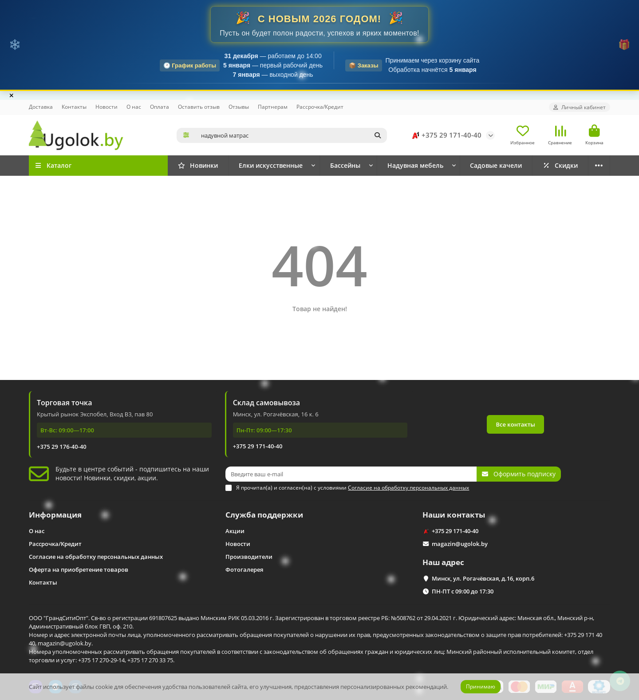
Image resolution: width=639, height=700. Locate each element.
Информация (55, 515)
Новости (106, 106)
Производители (248, 557)
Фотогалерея (244, 569)
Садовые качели (496, 165)
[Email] (351, 474)
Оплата (159, 106)
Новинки (198, 165)
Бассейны (345, 165)
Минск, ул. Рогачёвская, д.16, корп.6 (483, 578)
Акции (235, 531)
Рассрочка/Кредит (319, 106)
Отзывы (239, 106)
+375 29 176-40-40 (62, 447)
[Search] (291, 135)
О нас (133, 106)
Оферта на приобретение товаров (78, 569)
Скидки (560, 165)
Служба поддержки (264, 515)
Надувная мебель (415, 165)
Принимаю (480, 686)
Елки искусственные (271, 165)
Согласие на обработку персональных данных (96, 557)
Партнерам (273, 106)
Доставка (41, 106)
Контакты (74, 106)
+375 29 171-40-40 (445, 135)
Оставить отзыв (199, 106)
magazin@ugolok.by (460, 544)
